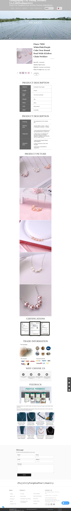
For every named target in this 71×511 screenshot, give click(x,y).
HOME (12, 38)
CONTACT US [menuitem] (38, 8)
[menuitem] (25, 8)
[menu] (25, 8)
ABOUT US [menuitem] (18, 8)
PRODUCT (17, 38)
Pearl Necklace (32, 38)
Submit (24, 474)
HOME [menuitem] (12, 8)
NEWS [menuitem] (31, 8)
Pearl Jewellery (24, 38)
